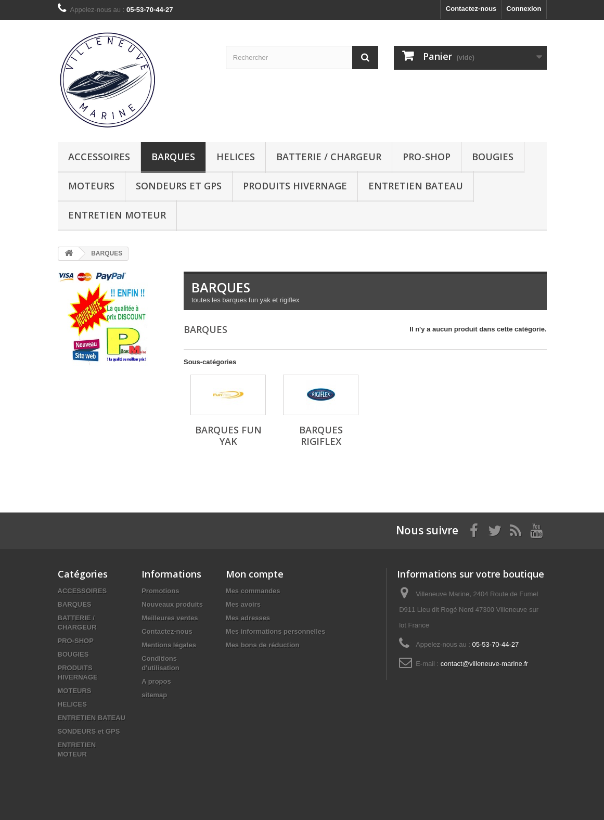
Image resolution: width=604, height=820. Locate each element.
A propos (156, 681)
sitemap (154, 695)
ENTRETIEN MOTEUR (117, 215)
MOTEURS (91, 186)
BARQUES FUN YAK (228, 435)
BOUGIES (492, 156)
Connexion (523, 8)
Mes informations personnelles (275, 631)
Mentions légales (169, 645)
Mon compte (255, 574)
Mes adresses (248, 618)
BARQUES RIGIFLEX (321, 435)
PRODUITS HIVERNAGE (295, 186)
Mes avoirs (243, 604)
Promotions (160, 591)
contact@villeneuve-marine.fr (485, 664)
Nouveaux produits (172, 604)
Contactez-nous (471, 8)
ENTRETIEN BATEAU (415, 186)
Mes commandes (253, 591)
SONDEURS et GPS (179, 186)
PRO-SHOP (427, 156)
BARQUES (173, 156)
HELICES (235, 156)
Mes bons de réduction (263, 645)
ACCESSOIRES (99, 156)
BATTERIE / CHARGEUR (328, 156)
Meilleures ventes (170, 618)
